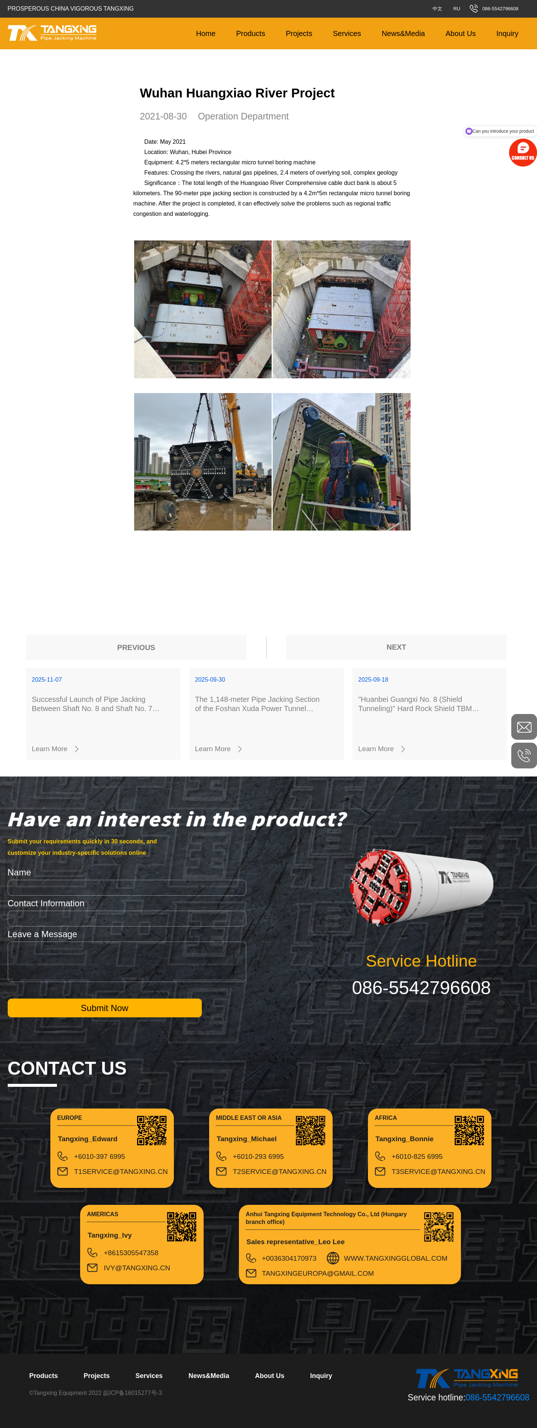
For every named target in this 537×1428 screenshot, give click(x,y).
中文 (437, 8)
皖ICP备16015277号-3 (132, 1393)
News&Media (403, 33)
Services (347, 33)
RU (456, 8)
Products (250, 33)
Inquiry (507, 33)
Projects (299, 33)
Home (205, 33)
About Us (460, 33)
